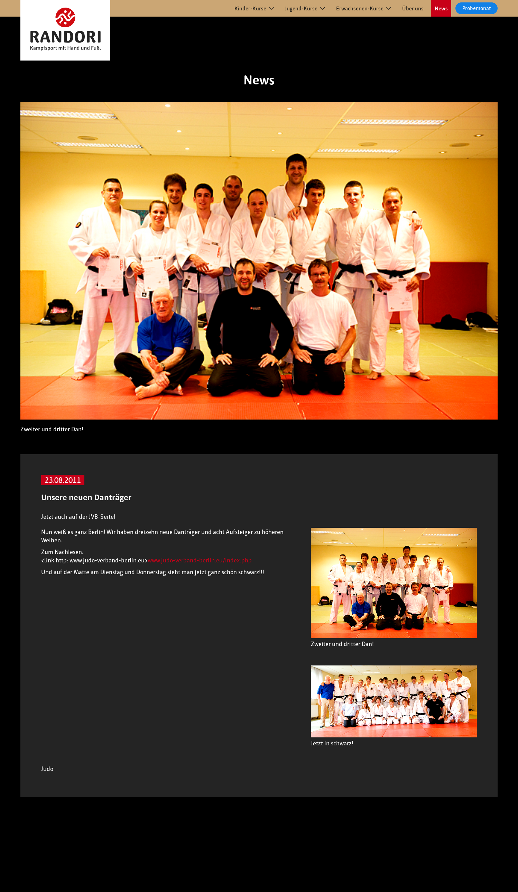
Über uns (413, 8)
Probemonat (476, 8)
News (441, 8)
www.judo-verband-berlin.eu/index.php (200, 560)
